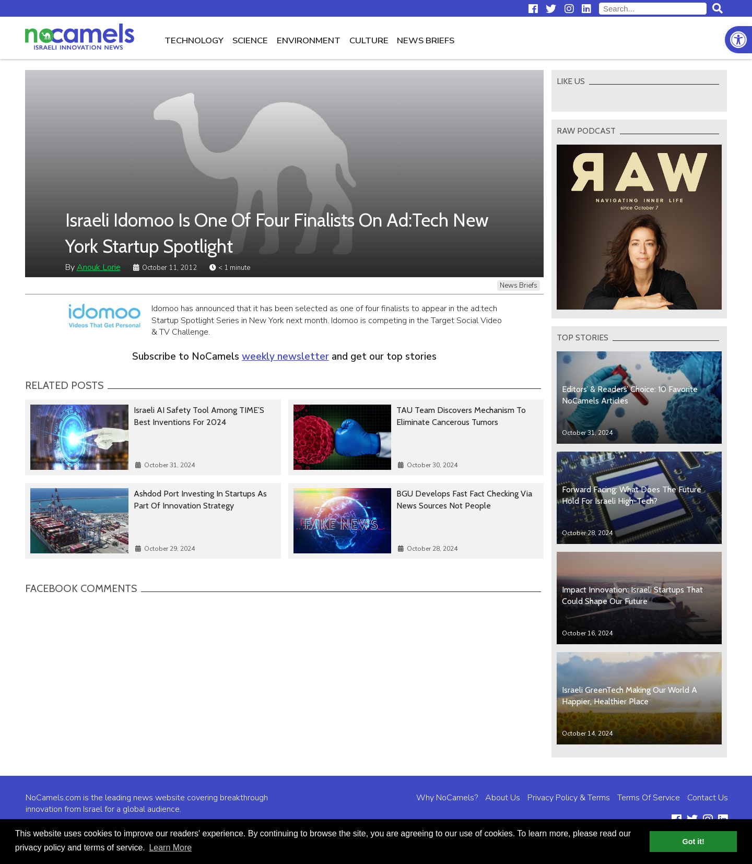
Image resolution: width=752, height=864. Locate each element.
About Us (502, 797)
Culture (369, 40)
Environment (308, 40)
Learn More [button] (170, 847)
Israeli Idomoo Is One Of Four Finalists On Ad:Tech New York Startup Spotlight (277, 233)
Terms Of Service (648, 797)
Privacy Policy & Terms (568, 797)
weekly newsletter (285, 356)
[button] (738, 39)
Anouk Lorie (99, 267)
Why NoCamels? (447, 797)
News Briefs (425, 40)
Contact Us (707, 797)
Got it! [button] (693, 841)
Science (250, 40)
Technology (194, 40)
